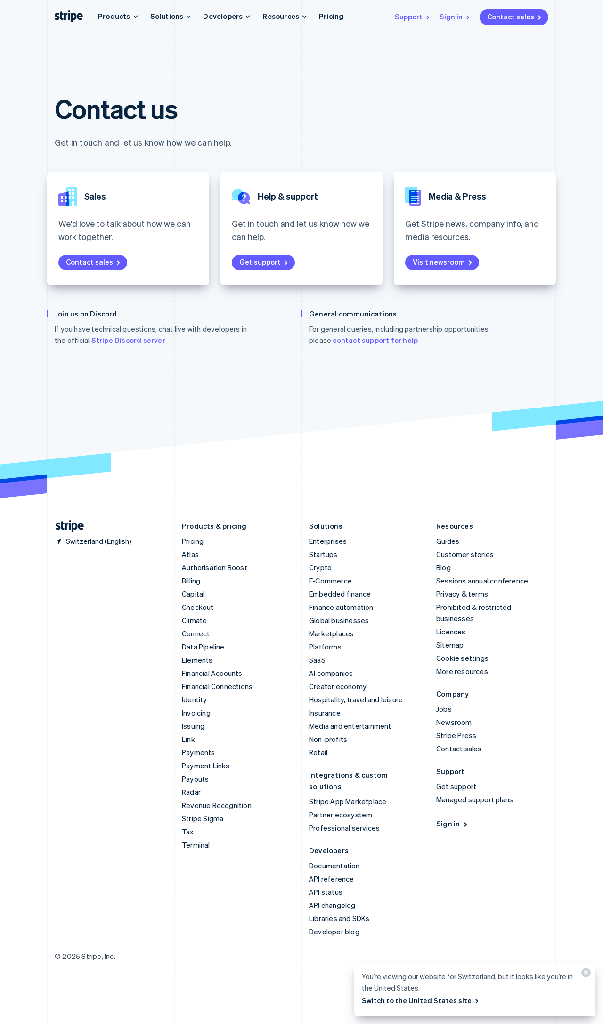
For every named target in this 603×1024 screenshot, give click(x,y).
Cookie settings (462, 658)
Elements (197, 660)
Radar (191, 792)
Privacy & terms (462, 594)
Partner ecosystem (340, 814)
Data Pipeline (203, 646)
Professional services (344, 828)
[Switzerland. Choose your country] (93, 541)
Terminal (196, 844)
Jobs (444, 709)
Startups (323, 554)
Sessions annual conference (482, 580)
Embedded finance (340, 594)
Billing (191, 580)
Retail (318, 752)
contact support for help (375, 340)
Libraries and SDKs (339, 918)
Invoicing (196, 712)
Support (413, 16)
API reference (331, 878)
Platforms (325, 646)
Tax (188, 831)
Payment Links (206, 765)
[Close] (584, 974)
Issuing (193, 726)
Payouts (195, 778)
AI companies (331, 673)
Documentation (334, 865)
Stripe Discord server (128, 340)
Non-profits (328, 739)
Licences (451, 631)
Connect (196, 633)
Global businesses (339, 620)
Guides (447, 541)
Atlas (190, 554)
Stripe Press (456, 735)
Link (188, 739)
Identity (194, 699)
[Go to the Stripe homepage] (66, 526)
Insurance (325, 712)
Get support (264, 261)
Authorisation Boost (214, 567)
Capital (193, 594)
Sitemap (450, 644)
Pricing (331, 16)
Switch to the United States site (421, 1000)
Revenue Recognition (217, 805)
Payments (198, 752)
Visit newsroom (443, 261)
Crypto (320, 567)
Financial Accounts (212, 673)
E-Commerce (330, 580)
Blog (443, 567)
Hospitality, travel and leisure (356, 699)
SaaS (317, 660)
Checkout (198, 607)
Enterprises (328, 541)
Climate (194, 620)
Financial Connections (217, 686)
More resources (462, 671)
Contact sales (515, 16)
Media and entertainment (350, 726)
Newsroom (454, 722)
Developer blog (334, 931)
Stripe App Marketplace (347, 801)
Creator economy (338, 686)
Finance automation (341, 607)
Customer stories (465, 554)
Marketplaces (331, 633)
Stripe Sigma (202, 818)
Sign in (455, 16)
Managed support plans (474, 799)
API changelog (332, 905)
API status (325, 892)
